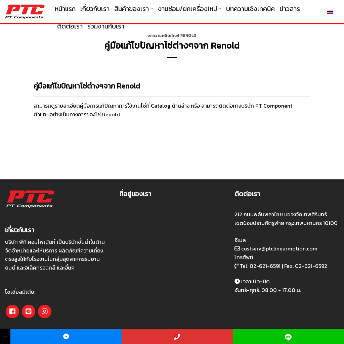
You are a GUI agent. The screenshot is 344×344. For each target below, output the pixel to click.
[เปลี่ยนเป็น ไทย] (330, 11)
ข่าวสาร (290, 9)
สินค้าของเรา (133, 9)
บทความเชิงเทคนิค (250, 9)
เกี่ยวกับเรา (95, 9)
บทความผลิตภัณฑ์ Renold (172, 35)
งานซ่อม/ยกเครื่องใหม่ (189, 9)
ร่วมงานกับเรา (105, 26)
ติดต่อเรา (70, 26)
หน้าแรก (65, 9)
